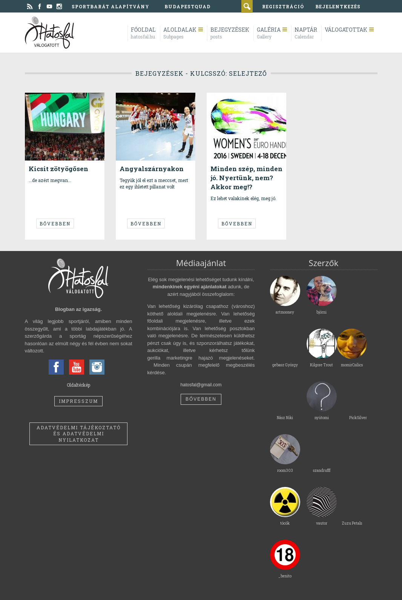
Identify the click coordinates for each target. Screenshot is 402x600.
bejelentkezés (338, 6)
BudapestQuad (187, 6)
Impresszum (78, 401)
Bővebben (55, 223)
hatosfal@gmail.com (201, 384)
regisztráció (283, 6)
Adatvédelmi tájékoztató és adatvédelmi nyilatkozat (79, 433)
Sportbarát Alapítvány (110, 6)
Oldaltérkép (78, 385)
